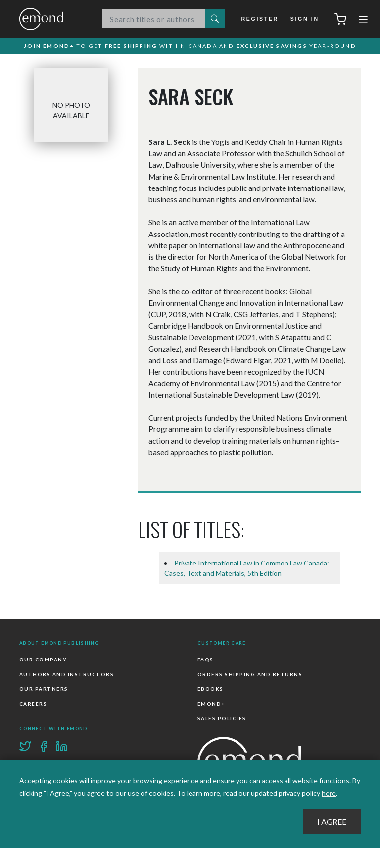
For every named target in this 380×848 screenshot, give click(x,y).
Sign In (305, 19)
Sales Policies (221, 718)
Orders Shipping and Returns (249, 675)
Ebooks (210, 689)
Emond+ (211, 704)
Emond (51, 19)
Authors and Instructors (66, 675)
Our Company (43, 660)
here (329, 793)
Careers (33, 704)
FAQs (205, 660)
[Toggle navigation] (363, 21)
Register (261, 19)
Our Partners (43, 689)
